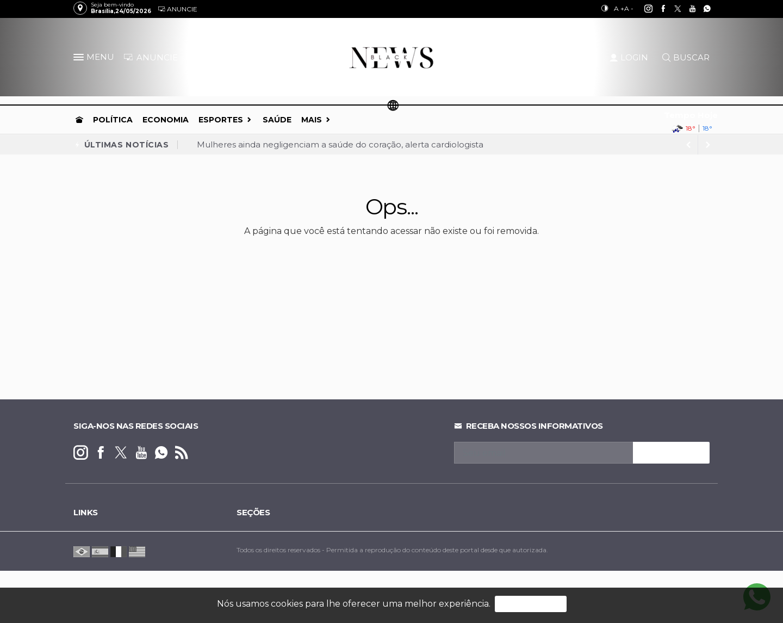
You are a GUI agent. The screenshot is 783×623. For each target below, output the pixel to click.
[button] (79, 59)
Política (113, 120)
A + (619, 8)
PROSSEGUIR (530, 604)
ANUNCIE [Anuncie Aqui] (150, 57)
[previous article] (708, 145)
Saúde (277, 120)
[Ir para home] (79, 119)
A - (628, 8)
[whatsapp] (701, 8)
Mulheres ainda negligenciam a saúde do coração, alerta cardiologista (340, 144)
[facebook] (657, 8)
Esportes (220, 120)
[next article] (688, 145)
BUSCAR (686, 57)
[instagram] (642, 8)
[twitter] (671, 8)
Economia (165, 120)
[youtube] (686, 8)
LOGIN (629, 57)
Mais (311, 120)
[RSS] (181, 453)
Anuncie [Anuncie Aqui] (177, 9)
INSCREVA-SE (671, 453)
